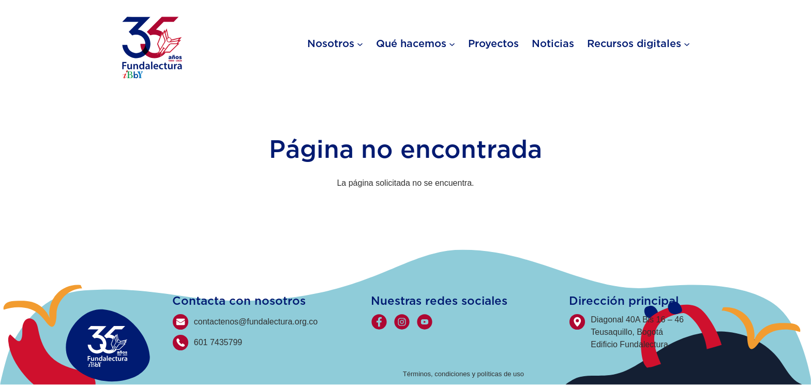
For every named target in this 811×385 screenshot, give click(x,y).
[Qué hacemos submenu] (452, 43)
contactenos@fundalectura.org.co (256, 321)
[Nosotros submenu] (360, 43)
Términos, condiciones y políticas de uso (463, 374)
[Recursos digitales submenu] (687, 43)
